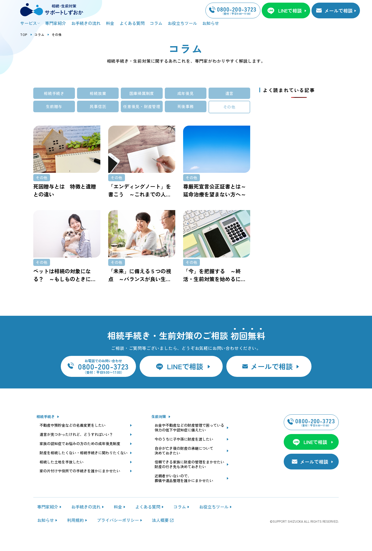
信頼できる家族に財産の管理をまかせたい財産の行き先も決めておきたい (189, 478)
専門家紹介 (55, 23)
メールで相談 (338, 10)
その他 (229, 107)
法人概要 (160, 534)
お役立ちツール (182, 23)
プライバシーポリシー (118, 534)
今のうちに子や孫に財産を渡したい (184, 453)
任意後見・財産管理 (141, 106)
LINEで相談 (290, 10)
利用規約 (75, 534)
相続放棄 (98, 93)
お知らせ (210, 23)
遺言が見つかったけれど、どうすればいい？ (76, 448)
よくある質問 (132, 23)
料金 (110, 23)
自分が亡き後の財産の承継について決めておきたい (184, 464)
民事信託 (98, 106)
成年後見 (185, 93)
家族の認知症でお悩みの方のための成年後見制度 (80, 457)
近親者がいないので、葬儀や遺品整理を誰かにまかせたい (184, 492)
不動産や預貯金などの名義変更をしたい (73, 439)
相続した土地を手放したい (62, 475)
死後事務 (185, 106)
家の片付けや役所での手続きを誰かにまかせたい (80, 485)
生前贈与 (54, 106)
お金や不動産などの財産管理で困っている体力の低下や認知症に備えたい (189, 441)
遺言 (229, 93)
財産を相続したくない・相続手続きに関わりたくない (84, 466)
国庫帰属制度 (141, 93)
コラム (156, 23)
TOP (24, 34)
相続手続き (54, 93)
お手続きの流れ (86, 23)
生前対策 (158, 430)
